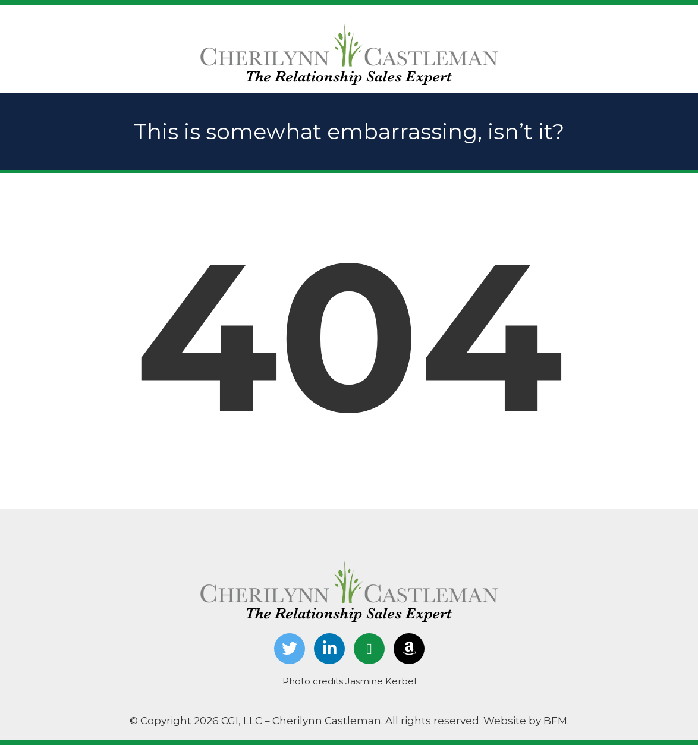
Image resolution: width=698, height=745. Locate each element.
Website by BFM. (526, 721)
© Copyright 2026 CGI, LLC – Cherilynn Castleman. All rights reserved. (306, 721)
